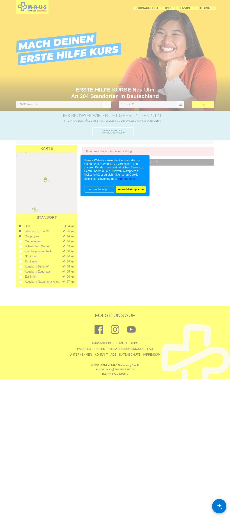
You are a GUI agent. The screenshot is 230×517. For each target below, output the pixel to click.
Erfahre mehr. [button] (127, 178)
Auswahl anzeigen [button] (99, 189)
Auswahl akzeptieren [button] (131, 189)
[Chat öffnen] (219, 506)
